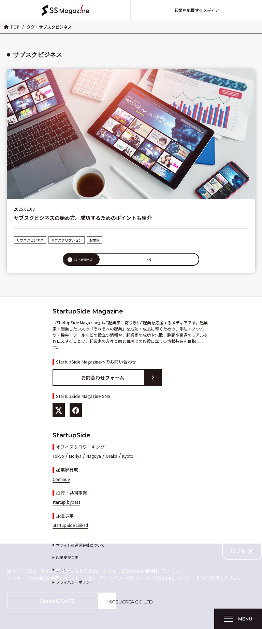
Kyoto (127, 456)
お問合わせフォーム (121, 377)
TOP (11, 27)
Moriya (75, 456)
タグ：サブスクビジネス (49, 27)
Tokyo (58, 456)
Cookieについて (77, 601)
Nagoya (93, 456)
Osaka (111, 456)
